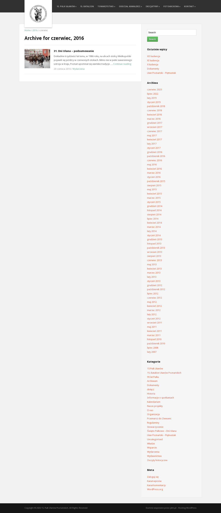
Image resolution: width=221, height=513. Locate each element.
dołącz (150, 389)
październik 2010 (156, 343)
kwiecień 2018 (154, 114)
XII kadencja (153, 56)
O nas (150, 410)
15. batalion (87, 6)
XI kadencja (153, 60)
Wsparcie (152, 447)
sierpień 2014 (154, 214)
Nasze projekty (155, 406)
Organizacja (153, 414)
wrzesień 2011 (154, 322)
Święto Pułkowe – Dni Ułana (161, 431)
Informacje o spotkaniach (160, 397)
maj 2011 (152, 326)
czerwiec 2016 (154, 160)
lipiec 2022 (152, 93)
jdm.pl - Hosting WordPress (183, 508)
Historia (151, 393)
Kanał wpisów (154, 481)
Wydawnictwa (154, 456)
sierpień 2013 (154, 256)
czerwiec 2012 (154, 297)
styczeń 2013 (153, 281)
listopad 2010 (154, 339)
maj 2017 (152, 135)
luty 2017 (151, 143)
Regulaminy (153, 422)
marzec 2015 (153, 197)
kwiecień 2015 (154, 193)
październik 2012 (156, 289)
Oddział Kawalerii (130, 6)
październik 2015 (156, 181)
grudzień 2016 (154, 152)
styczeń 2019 (153, 102)
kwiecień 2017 (154, 139)
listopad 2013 (154, 243)
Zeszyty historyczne (157, 460)
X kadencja (152, 64)
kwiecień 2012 (154, 306)
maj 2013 (152, 264)
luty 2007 (151, 352)
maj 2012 (152, 302)
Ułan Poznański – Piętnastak (161, 73)
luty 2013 (151, 277)
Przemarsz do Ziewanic (159, 418)
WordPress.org (155, 489)
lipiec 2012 (152, 293)
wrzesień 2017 (154, 127)
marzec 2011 (153, 335)
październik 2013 (156, 247)
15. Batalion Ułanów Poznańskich (164, 372)
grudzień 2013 (154, 239)
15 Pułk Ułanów (155, 368)
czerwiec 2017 (154, 131)
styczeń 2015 (153, 202)
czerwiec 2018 (154, 110)
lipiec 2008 (152, 347)
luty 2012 (151, 314)
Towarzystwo (106, 6)
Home (28, 30)
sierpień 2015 (154, 185)
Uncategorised (155, 439)
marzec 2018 (153, 118)
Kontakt (190, 6)
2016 (35, 30)
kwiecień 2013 (154, 268)
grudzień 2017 (154, 122)
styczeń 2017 (153, 148)
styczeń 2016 (153, 177)
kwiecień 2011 (154, 331)
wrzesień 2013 (154, 252)
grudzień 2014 (154, 206)
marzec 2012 (153, 310)
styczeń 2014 (153, 235)
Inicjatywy (153, 6)
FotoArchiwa (171, 6)
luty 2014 (151, 231)
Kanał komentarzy (156, 485)
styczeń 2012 (153, 318)
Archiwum (152, 381)
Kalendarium (153, 401)
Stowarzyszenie (155, 427)
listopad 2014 (154, 210)
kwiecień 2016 (154, 168)
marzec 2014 (153, 227)
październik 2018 (156, 106)
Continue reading (122, 64)
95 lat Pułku (153, 377)
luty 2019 (151, 98)
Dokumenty (153, 68)
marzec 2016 (153, 172)
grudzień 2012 (154, 285)
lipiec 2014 (152, 218)
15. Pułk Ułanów (66, 6)
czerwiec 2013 (154, 260)
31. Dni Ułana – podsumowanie (74, 51)
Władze (151, 443)
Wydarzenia (79, 69)
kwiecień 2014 (154, 222)
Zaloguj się (153, 476)
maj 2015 (152, 189)
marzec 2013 (153, 272)
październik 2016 (156, 156)
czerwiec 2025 (154, 89)
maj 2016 (152, 164)
